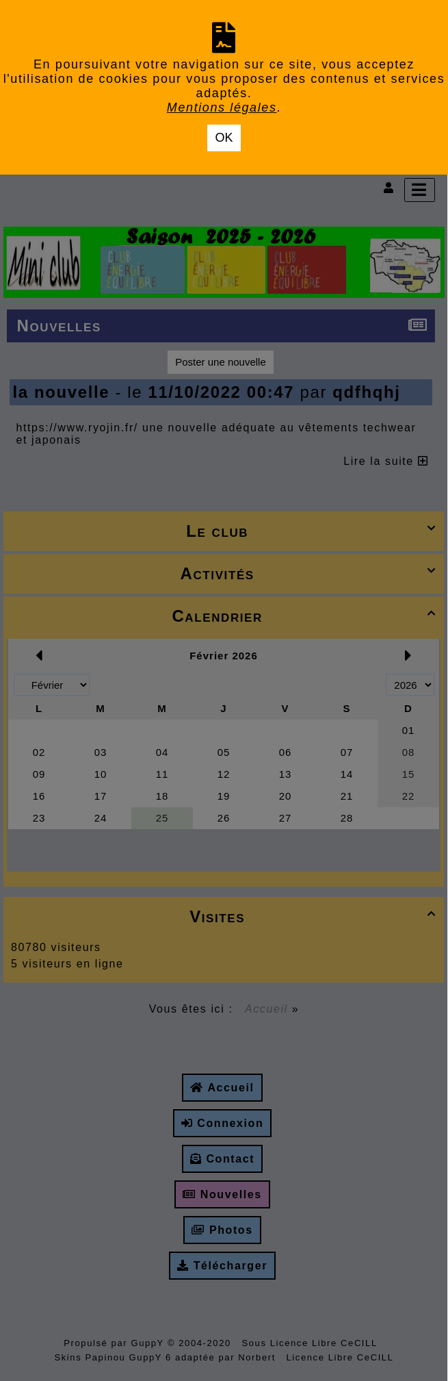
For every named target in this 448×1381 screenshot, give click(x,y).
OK (224, 137)
